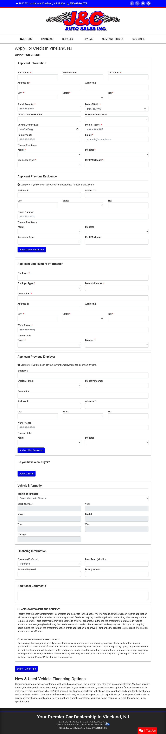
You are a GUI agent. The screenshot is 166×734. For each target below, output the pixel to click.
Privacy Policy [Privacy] (102, 722)
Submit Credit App (26, 668)
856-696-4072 (78, 3)
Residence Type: (26, 160)
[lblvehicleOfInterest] (83, 498)
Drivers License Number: (30, 114)
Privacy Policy (42, 657)
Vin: (87, 524)
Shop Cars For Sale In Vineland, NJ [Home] (70, 722)
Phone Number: (26, 212)
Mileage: (22, 534)
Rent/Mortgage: (93, 160)
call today (128, 698)
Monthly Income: (94, 283)
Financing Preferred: (28, 559)
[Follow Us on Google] (148, 3)
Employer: (23, 273)
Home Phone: (25, 135)
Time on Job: (24, 335)
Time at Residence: (28, 145)
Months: (89, 149)
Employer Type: (25, 283)
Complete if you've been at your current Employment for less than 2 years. (57, 365)
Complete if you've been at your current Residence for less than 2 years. (56, 184)
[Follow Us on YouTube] (143, 3)
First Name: (24, 72)
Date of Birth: (92, 104)
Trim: (20, 524)
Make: (21, 514)
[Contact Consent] (18, 639)
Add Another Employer (31, 450)
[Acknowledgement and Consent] (18, 609)
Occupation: (24, 293)
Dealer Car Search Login (64, 724)
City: (20, 93)
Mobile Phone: (92, 124)
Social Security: (26, 104)
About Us (86, 722)
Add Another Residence (31, 249)
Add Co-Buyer (26, 473)
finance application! (41, 698)
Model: (88, 514)
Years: (21, 149)
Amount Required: (27, 569)
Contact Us (93, 722)
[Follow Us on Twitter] (137, 3)
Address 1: (23, 82)
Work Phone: (24, 325)
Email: (88, 135)
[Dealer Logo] (83, 21)
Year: (87, 504)
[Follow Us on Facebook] (132, 3)
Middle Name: (70, 72)
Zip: (110, 93)
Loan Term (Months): (96, 559)
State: (66, 93)
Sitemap (87, 724)
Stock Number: (25, 504)
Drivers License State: (96, 114)
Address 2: (90, 82)
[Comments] (83, 595)
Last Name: (114, 72)
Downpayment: (93, 569)
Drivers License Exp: (28, 124)
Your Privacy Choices (100, 724)
